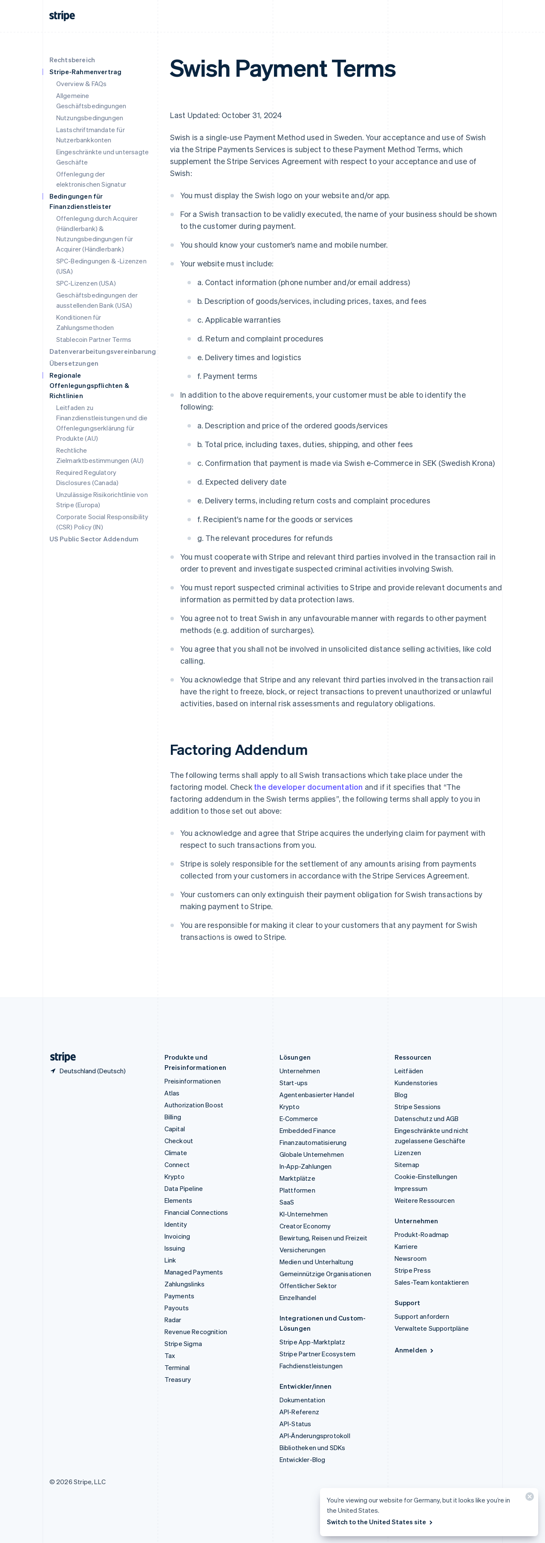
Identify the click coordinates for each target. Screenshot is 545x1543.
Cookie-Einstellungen (426, 1176)
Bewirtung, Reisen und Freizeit (324, 1238)
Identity (175, 1224)
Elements (178, 1200)
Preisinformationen (192, 1081)
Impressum (411, 1188)
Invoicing (177, 1236)
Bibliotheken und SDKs (313, 1447)
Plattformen (297, 1190)
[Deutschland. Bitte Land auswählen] (87, 1071)
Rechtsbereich (72, 59)
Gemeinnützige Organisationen (326, 1273)
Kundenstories (416, 1082)
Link (170, 1260)
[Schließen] (528, 1498)
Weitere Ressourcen (425, 1200)
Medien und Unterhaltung (317, 1261)
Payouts (176, 1307)
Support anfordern (422, 1316)
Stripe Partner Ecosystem (318, 1353)
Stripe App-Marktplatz (313, 1342)
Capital (174, 1128)
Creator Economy (305, 1226)
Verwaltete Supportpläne (432, 1328)
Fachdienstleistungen (311, 1365)
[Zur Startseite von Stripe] (59, 1057)
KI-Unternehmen (304, 1214)
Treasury (177, 1379)
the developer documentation (308, 787)
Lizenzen (408, 1152)
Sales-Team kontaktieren (432, 1282)
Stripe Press (413, 1270)
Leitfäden (409, 1070)
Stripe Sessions (418, 1106)
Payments (179, 1296)
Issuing (174, 1248)
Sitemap (407, 1164)
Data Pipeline (183, 1188)
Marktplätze (297, 1178)
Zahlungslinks (184, 1284)
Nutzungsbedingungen (90, 117)
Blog (401, 1094)
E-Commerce (299, 1118)
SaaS (287, 1202)
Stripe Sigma (183, 1343)
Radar (173, 1319)
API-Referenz (299, 1411)
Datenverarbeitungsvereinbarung (102, 351)
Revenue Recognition (196, 1331)
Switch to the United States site (380, 1521)
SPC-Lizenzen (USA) (86, 283)
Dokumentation (303, 1400)
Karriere (406, 1246)
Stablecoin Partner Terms (94, 339)
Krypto (174, 1176)
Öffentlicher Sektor (308, 1285)
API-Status (295, 1423)
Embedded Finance (308, 1130)
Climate (175, 1152)
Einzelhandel (298, 1297)
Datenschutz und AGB (427, 1118)
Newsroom (411, 1258)
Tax (170, 1355)
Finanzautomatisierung (313, 1142)
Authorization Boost (194, 1105)
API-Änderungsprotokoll (315, 1435)
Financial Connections (196, 1212)
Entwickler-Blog (303, 1459)
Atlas (172, 1093)
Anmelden (415, 1350)
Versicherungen (303, 1249)
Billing (172, 1116)
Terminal (177, 1367)
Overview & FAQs (81, 83)
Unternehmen (300, 1070)
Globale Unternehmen (312, 1154)
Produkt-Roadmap (422, 1234)
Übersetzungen (74, 363)
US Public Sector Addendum (94, 539)
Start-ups (294, 1082)
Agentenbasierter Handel (317, 1094)
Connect (177, 1164)
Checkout (178, 1140)
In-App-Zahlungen (306, 1166)
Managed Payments (193, 1272)
